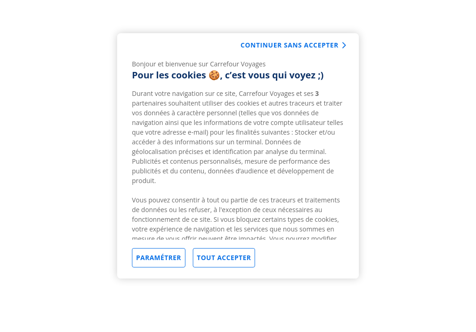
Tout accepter (224, 257)
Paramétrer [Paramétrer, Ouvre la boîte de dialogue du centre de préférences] (158, 257)
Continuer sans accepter (290, 45)
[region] (238, 156)
